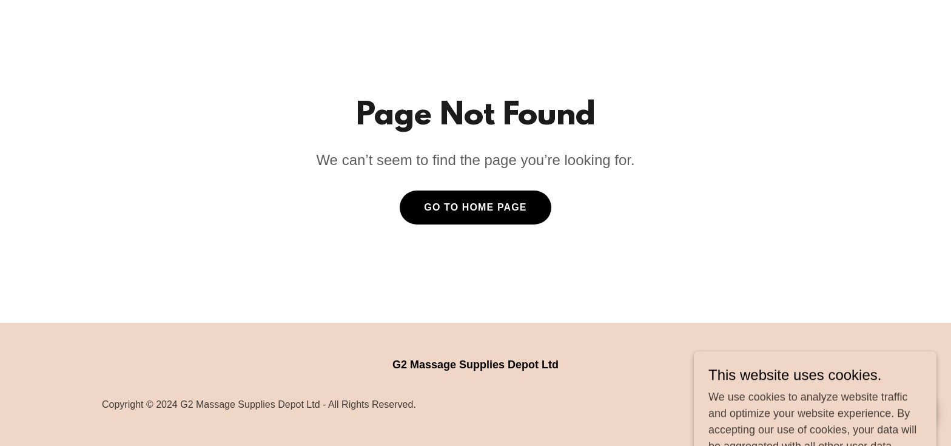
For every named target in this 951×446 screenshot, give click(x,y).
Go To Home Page (475, 207)
